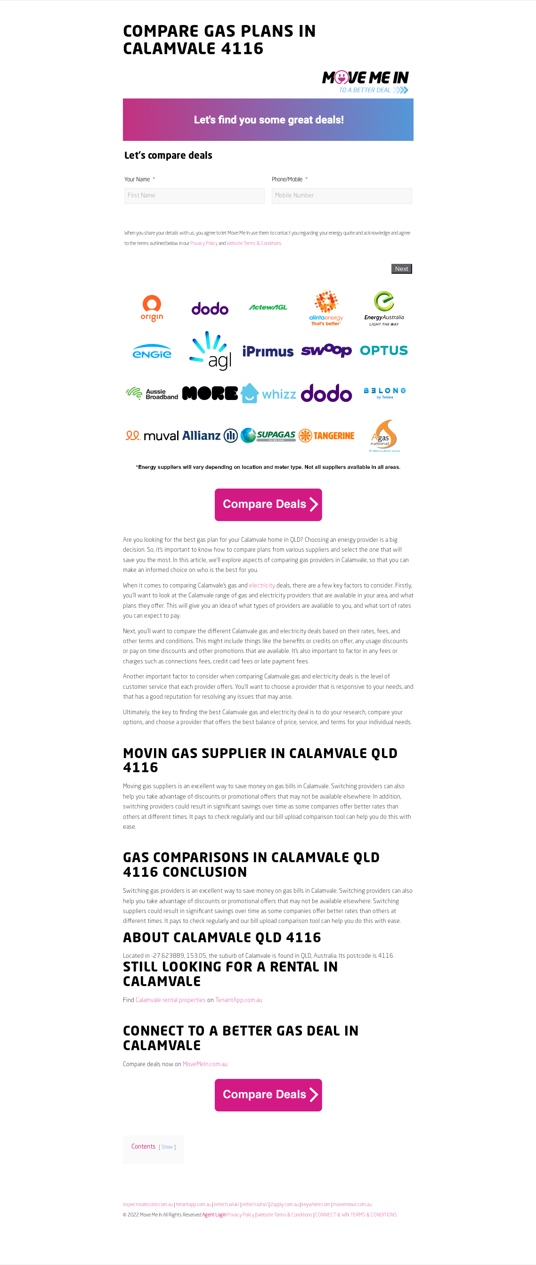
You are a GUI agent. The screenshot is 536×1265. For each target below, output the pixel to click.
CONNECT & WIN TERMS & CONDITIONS (356, 1215)
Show (167, 1147)
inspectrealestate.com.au (148, 1204)
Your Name (137, 180)
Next (401, 268)
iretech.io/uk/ (226, 1204)
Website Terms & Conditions (254, 243)
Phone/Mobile (287, 180)
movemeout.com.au (352, 1204)
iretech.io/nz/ (255, 1204)
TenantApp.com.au (238, 1000)
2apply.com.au (284, 1204)
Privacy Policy (204, 243)
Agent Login (214, 1215)
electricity (262, 586)
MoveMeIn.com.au (205, 1064)
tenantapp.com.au (193, 1204)
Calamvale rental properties (171, 1000)
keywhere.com (315, 1204)
